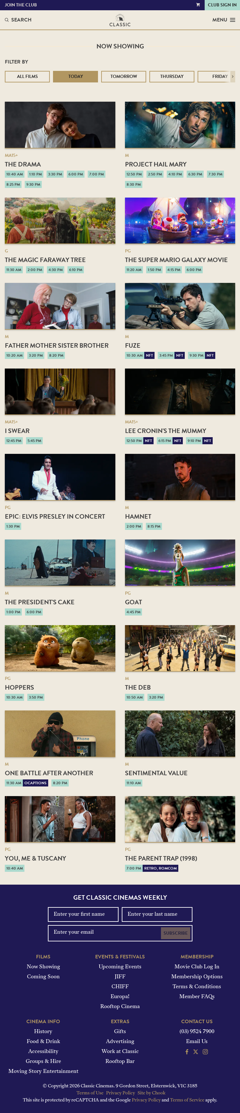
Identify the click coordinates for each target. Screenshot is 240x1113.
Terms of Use (89, 1093)
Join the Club (21, 5)
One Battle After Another (49, 773)
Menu (223, 19)
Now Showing (43, 967)
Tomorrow (124, 76)
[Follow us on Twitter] (195, 1052)
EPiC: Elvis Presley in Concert (55, 516)
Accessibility (43, 1051)
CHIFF (120, 987)
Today (75, 76)
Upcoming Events (120, 967)
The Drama (23, 164)
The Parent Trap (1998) (161, 858)
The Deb (138, 687)
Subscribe (176, 933)
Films (43, 957)
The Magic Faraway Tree (45, 260)
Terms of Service (187, 1100)
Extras (120, 1021)
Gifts (120, 1031)
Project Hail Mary (156, 164)
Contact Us (197, 1021)
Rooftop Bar (120, 1061)
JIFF (120, 977)
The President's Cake (40, 602)
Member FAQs (197, 996)
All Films (27, 76)
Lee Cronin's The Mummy (165, 431)
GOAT (133, 602)
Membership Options (197, 977)
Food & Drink (43, 1041)
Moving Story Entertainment (43, 1071)
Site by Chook (151, 1093)
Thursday (171, 76)
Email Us (197, 1041)
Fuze (132, 345)
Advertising (120, 1041)
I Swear (17, 431)
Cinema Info (43, 1021)
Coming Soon (43, 977)
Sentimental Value (156, 773)
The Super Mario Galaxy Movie (176, 260)
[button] (232, 76)
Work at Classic (120, 1051)
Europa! (120, 996)
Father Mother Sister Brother (57, 345)
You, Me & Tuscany (35, 858)
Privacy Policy (120, 1093)
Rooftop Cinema (120, 1006)
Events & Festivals (120, 957)
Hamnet (138, 516)
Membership (197, 957)
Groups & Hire (43, 1061)
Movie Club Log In (196, 967)
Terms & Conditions (197, 987)
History (43, 1031)
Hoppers (19, 687)
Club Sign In (222, 5)
